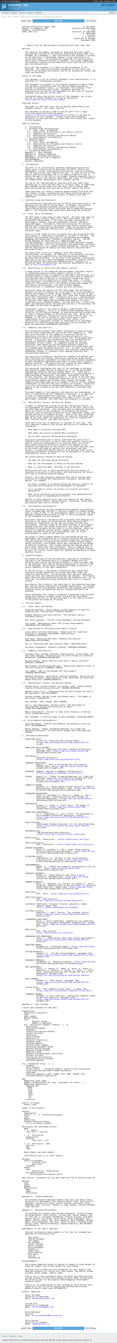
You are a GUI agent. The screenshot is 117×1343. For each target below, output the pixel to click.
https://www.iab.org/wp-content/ (76, 799)
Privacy (20, 1336)
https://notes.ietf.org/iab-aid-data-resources (60, 834)
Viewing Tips (13, 1336)
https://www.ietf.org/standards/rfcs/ (70, 894)
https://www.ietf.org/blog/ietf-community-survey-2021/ (64, 991)
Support (30, 13)
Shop (101, 1)
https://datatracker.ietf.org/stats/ (75, 844)
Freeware (5, 13)
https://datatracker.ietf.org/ (73, 839)
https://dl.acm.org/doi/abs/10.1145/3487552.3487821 (62, 975)
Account (95, 1)
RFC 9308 (90, 21)
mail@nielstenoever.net (43, 1298)
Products (14, 13)
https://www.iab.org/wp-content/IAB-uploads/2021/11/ (63, 742)
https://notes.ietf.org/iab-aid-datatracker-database (63, 826)
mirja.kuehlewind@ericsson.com (47, 1315)
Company (38, 13)
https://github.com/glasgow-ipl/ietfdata (57, 907)
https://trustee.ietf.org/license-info (45, 115)
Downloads (107, 1)
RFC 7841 (57, 93)
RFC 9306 (27, 21)
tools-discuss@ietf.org (44, 265)
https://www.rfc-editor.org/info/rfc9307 (45, 100)
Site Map (4, 1336)
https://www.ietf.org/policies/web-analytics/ (59, 901)
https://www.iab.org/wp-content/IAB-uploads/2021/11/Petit (65, 955)
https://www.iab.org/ (85, 788)
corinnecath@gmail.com (43, 1307)
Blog (113, 1)
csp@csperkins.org (40, 1324)
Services (22, 13)
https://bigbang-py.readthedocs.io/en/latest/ (59, 773)
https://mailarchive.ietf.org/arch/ (54, 933)
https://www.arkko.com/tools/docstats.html (58, 759)
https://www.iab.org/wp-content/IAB (71, 751)
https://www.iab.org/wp (77, 860)
